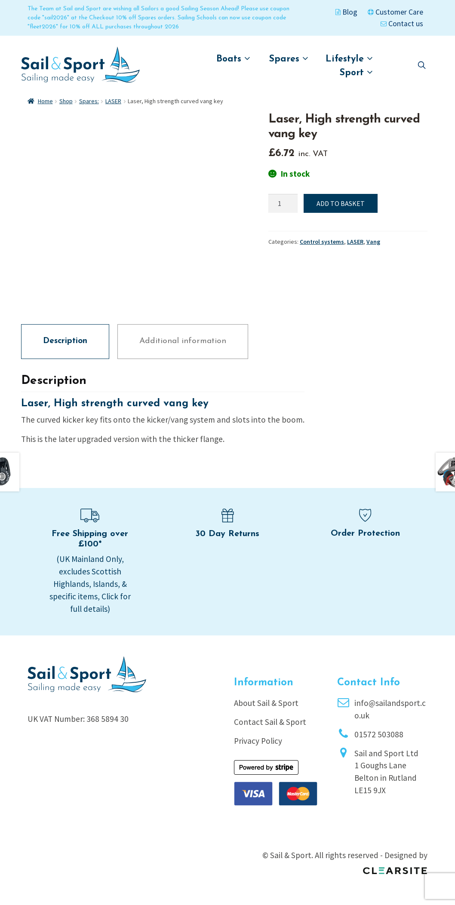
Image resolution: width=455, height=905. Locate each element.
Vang (373, 241)
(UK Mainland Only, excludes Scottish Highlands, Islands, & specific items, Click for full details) (90, 584)
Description (65, 341)
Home (45, 101)
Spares (288, 59)
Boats (233, 59)
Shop (66, 101)
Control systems (322, 241)
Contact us (402, 23)
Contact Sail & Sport (270, 722)
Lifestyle (349, 59)
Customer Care (395, 12)
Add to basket (341, 203)
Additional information (182, 341)
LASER (113, 101)
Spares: (89, 101)
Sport (356, 72)
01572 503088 (378, 734)
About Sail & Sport (266, 703)
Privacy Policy (258, 741)
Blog (346, 12)
